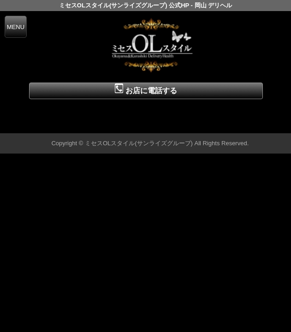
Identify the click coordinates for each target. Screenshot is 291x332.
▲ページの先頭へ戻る (256, 124)
